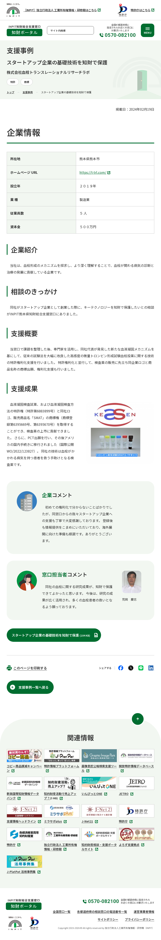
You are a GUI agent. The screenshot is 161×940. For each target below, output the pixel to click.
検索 (90, 30)
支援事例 (28, 92)
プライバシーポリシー (139, 919)
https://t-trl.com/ (95, 173)
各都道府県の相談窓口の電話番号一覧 (102, 911)
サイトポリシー (108, 919)
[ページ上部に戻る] (137, 719)
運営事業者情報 (144, 911)
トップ (10, 92)
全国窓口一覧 (61, 911)
